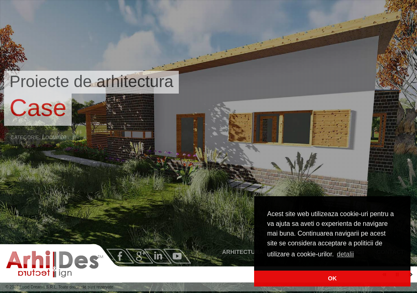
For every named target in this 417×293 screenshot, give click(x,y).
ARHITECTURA (244, 252)
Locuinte (54, 136)
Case (37, 107)
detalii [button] (345, 254)
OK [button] (332, 278)
